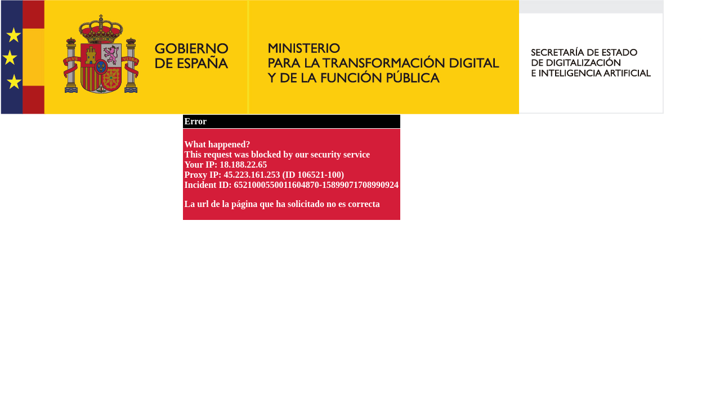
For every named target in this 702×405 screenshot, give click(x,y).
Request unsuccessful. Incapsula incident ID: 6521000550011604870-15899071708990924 (351, 202)
